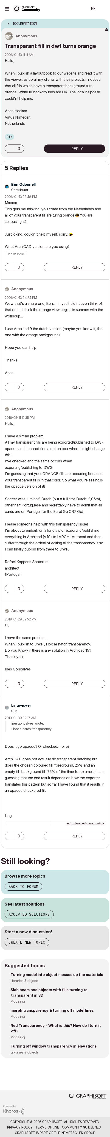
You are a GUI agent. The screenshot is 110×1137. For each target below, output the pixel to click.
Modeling (18, 1001)
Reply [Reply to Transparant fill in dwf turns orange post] (77, 148)
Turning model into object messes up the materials (57, 974)
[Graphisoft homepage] (88, 1096)
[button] (9, 149)
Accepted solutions (29, 914)
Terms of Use (47, 1127)
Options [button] (103, 22)
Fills (9, 137)
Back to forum (23, 886)
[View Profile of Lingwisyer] (21, 705)
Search (77, 8)
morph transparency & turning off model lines (52, 1010)
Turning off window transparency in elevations (54, 1046)
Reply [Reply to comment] (77, 267)
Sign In (103, 9)
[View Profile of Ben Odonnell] (23, 184)
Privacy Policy (20, 1127)
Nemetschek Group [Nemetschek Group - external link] (78, 1133)
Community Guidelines (81, 1127)
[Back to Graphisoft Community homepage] (28, 8)
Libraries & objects (25, 981)
